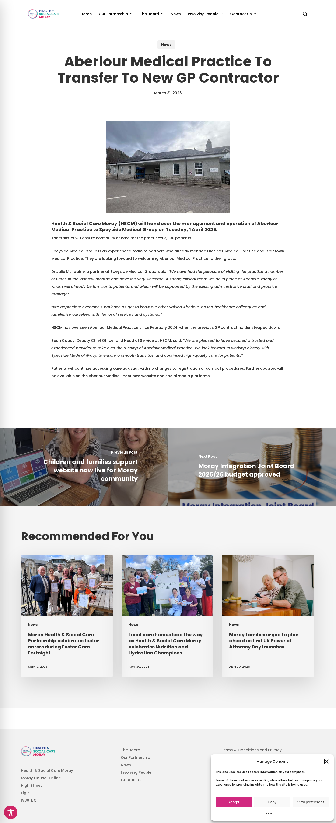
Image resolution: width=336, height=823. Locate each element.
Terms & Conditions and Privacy (251, 750)
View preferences (311, 802)
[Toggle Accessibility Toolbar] (11, 812)
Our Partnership (135, 757)
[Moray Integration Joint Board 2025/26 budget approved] (252, 467)
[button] (326, 761)
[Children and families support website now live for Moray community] (84, 467)
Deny (272, 802)
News (166, 44)
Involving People (136, 772)
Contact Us (132, 779)
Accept (233, 802)
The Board (130, 750)
